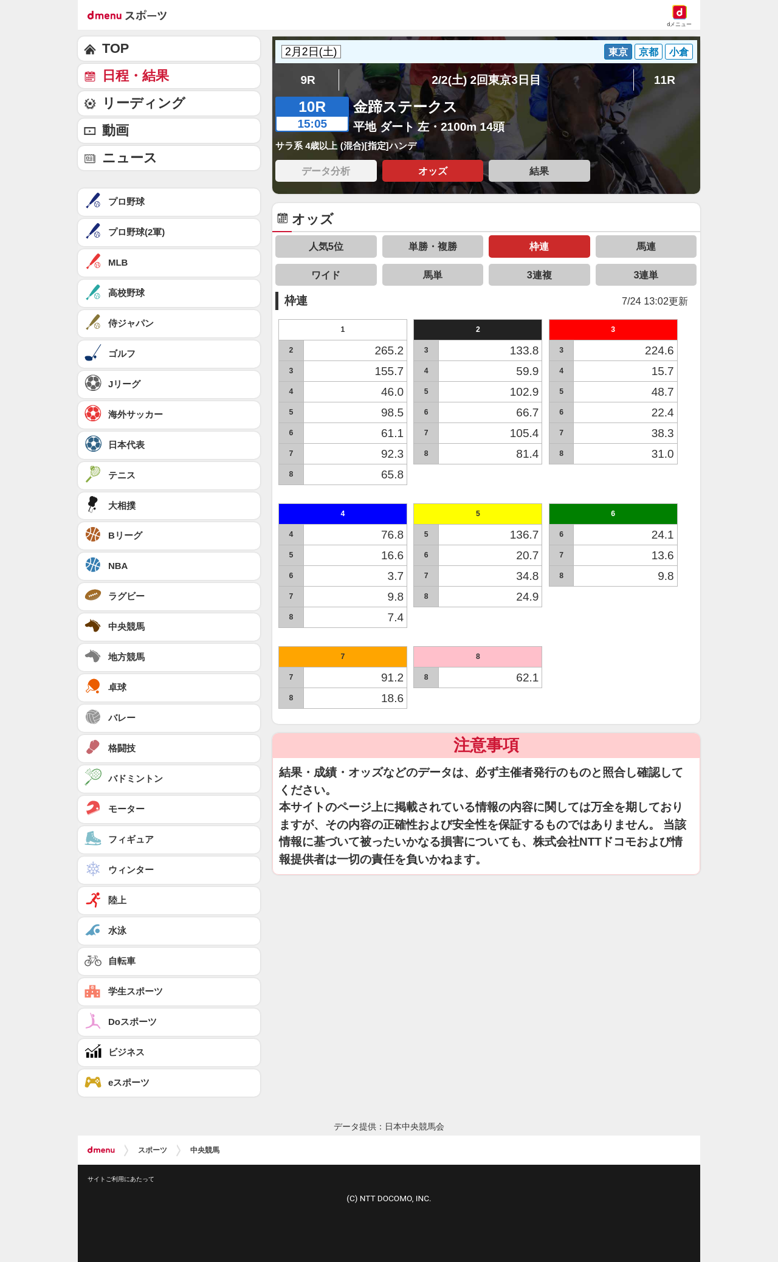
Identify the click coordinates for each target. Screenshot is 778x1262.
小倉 (679, 51)
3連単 (645, 274)
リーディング (143, 103)
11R (664, 80)
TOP (115, 48)
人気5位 (326, 246)
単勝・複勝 (432, 246)
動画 (115, 130)
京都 (648, 51)
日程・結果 (135, 75)
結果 (539, 170)
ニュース (129, 157)
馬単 (432, 274)
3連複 (539, 274)
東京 (618, 51)
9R (307, 80)
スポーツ (152, 1150)
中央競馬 (204, 1150)
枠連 (539, 246)
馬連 (646, 246)
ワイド (325, 274)
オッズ (432, 170)
